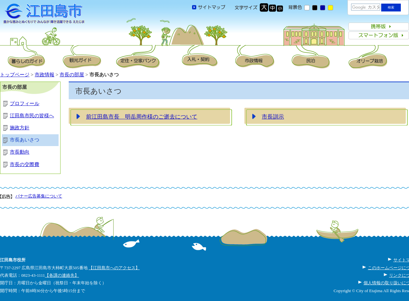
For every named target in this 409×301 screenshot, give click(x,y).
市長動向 (19, 152)
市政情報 (44, 74)
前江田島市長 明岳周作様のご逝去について (141, 116)
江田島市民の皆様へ (32, 115)
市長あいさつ (24, 139)
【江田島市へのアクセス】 (114, 267)
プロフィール (24, 103)
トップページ (14, 74)
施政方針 (19, 127)
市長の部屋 (72, 74)
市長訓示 (273, 116)
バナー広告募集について (38, 196)
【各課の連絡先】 (62, 275)
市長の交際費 (24, 164)
